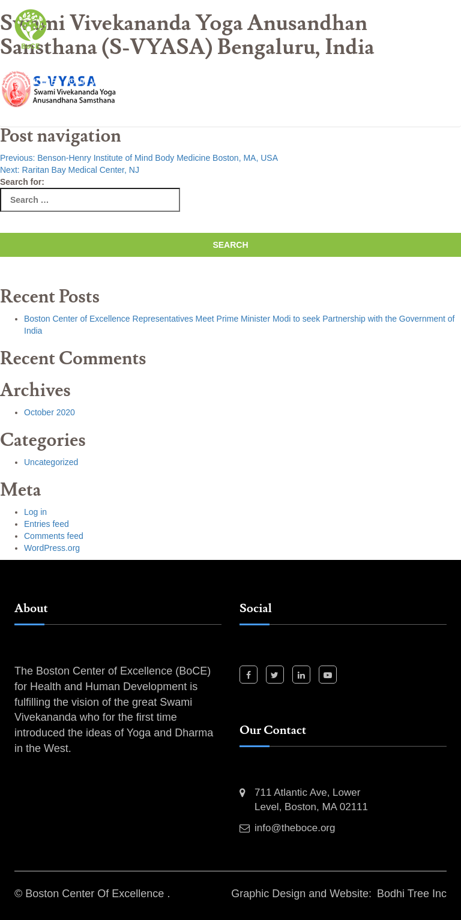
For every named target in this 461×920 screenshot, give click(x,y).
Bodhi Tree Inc (412, 894)
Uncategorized (51, 462)
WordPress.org (52, 548)
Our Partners (394, 81)
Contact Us (198, 111)
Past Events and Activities (197, 81)
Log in (35, 512)
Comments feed (53, 536)
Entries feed (46, 524)
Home (42, 81)
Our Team (53, 111)
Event (143, 111)
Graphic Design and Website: (301, 894)
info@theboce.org (295, 828)
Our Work (93, 81)
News (102, 111)
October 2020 (49, 412)
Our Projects (311, 81)
